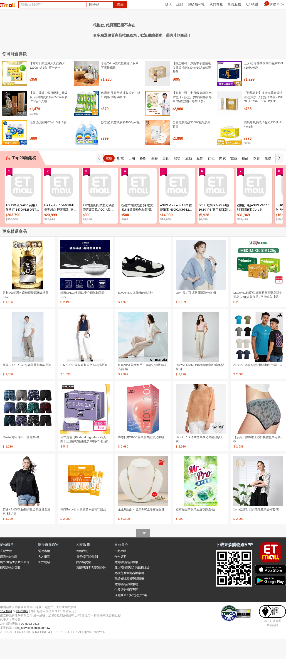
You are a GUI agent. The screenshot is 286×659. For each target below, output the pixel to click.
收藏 (252, 4)
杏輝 (104, 29)
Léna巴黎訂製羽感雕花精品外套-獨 (256, 530)
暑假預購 (202, 29)
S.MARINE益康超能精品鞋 (135, 313)
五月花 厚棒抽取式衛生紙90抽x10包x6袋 (264, 86)
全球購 (37, 4)
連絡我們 (82, 571)
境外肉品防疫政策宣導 (15, 582)
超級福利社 (196, 4)
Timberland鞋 (144, 29)
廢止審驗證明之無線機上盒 (132, 588)
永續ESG (54, 4)
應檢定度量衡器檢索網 (129, 593)
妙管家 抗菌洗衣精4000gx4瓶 (120, 142)
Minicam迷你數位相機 (175, 29)
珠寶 (267, 179)
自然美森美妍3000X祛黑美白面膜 (192, 145)
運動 (199, 179)
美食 (177, 179)
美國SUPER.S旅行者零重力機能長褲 (27, 385)
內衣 (233, 179)
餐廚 (154, 179)
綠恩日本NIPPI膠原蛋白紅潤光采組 (141, 457)
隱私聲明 (22, 631)
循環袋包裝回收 (10, 588)
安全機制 (6, 631)
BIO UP (93, 29)
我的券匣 (216, 4)
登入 (168, 4)
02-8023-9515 (30, 644)
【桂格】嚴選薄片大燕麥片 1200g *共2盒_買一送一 (47, 86)
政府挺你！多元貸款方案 (130, 615)
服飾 (211, 179)
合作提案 (120, 577)
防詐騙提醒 (83, 582)
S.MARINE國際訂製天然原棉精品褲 (83, 385)
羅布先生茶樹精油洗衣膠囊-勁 (195, 530)
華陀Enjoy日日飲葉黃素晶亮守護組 (83, 530)
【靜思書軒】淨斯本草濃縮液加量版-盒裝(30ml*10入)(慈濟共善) (192, 88)
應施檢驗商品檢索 (126, 582)
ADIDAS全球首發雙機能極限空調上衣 (258, 385)
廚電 (131, 179)
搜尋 (212, 20)
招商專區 (120, 571)
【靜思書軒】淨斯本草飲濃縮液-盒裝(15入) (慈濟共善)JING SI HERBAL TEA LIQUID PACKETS (263, 119)
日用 (143, 179)
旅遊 (245, 179)
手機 (109, 179)
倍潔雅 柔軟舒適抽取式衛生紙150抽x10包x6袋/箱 (120, 115)
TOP (143, 553)
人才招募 (44, 577)
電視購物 (44, 571)
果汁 (127, 29)
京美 (80, 29)
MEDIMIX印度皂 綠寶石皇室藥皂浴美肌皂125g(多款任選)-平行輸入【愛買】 (257, 317)
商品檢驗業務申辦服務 (129, 599)
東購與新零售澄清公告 (91, 588)
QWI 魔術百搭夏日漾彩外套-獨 (196, 313)
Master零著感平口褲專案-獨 (21, 457)
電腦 (120, 179)
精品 (256, 179)
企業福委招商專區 (126, 610)
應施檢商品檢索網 (126, 604)
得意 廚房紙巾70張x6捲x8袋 (48, 142)
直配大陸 (6, 571)
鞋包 (222, 179)
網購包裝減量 (9, 577)
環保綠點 (20, 4)
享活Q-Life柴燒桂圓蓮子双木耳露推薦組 (119, 86)
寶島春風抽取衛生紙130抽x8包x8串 (262, 145)
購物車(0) (273, 4)
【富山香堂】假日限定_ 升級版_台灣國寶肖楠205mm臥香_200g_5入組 (49, 117)
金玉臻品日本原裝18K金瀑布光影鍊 (141, 530)
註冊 (179, 4)
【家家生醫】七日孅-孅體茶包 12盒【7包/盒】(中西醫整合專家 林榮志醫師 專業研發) (192, 117)
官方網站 (44, 582)
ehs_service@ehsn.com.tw (32, 648)
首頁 (5, 4)
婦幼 (188, 179)
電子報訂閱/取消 (87, 577)
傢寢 (165, 179)
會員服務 (234, 4)
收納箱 (116, 29)
